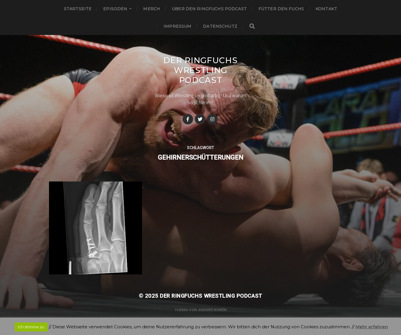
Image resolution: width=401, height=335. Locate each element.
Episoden (115, 8)
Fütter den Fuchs (281, 8)
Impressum (177, 26)
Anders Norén (212, 310)
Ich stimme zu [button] (31, 327)
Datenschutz (220, 26)
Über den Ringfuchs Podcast (209, 8)
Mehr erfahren (372, 326)
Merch (151, 8)
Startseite (78, 8)
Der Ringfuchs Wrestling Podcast (200, 70)
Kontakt (326, 8)
